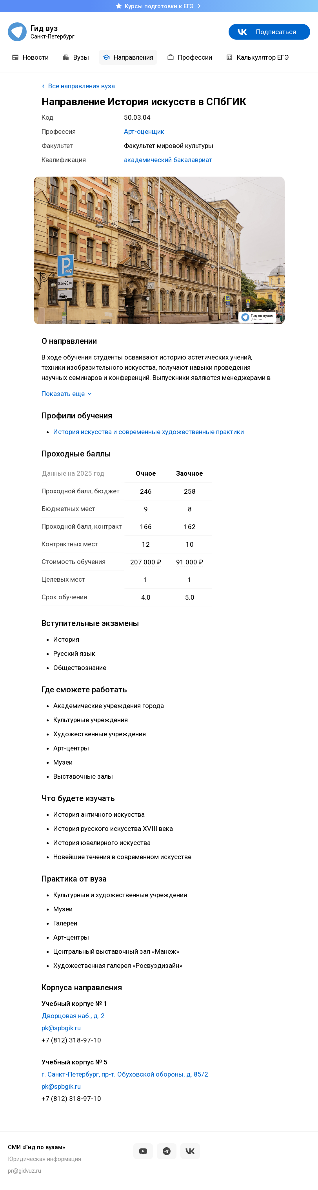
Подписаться (276, 32)
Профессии (189, 57)
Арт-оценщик (144, 131)
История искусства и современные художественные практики (148, 432)
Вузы (75, 57)
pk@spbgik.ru (61, 1028)
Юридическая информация (44, 1159)
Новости (30, 57)
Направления (128, 57)
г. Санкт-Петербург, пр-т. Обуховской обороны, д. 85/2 (125, 1074)
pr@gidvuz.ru (24, 1170)
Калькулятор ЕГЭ (257, 57)
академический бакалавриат (168, 160)
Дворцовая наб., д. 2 (73, 1016)
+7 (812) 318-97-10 (71, 1040)
